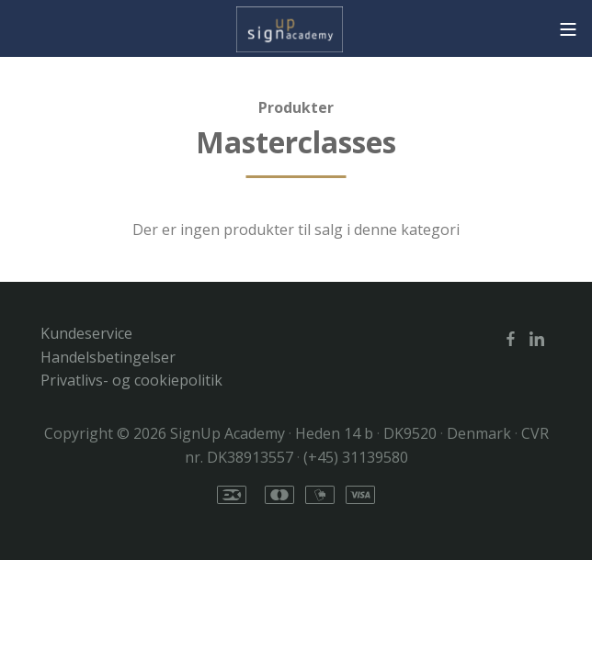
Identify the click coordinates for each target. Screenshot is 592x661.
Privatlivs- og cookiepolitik (131, 380)
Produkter (296, 107)
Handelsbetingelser (108, 357)
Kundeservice (86, 333)
